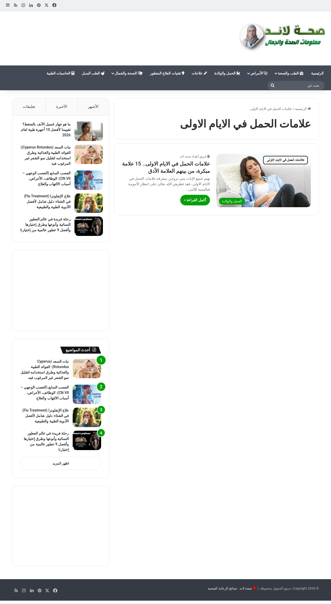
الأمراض (258, 73)
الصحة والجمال (128, 73)
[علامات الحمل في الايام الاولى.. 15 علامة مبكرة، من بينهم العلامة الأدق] (263, 180)
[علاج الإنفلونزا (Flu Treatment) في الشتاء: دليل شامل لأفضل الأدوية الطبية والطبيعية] (87, 205)
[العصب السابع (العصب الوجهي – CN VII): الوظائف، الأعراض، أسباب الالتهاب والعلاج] (87, 182)
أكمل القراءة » (195, 200)
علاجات (199, 73)
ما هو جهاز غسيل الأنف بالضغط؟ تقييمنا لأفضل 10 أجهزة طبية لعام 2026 (45, 131)
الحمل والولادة (227, 73)
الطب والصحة (291, 73)
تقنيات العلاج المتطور (167, 73)
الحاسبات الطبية (60, 73)
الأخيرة (61, 106)
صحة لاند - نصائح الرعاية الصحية (230, 594)
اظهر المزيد (60, 470)
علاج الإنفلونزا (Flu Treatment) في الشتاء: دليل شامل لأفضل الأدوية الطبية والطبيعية (45, 203)
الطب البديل (93, 73)
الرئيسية (317, 73)
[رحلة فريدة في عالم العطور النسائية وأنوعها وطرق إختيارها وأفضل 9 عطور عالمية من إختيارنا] (87, 228)
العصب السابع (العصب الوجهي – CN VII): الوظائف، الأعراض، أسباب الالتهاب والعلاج (45, 180)
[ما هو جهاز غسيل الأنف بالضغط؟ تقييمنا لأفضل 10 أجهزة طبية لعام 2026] (87, 133)
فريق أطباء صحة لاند (193, 156)
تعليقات (29, 106)
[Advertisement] (110, 28)
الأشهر (93, 106)
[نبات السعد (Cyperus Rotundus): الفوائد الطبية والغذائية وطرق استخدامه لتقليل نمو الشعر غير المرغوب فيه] (87, 156)
